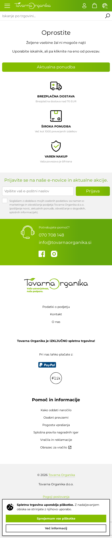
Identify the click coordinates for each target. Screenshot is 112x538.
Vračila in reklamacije (56, 440)
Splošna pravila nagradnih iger (56, 432)
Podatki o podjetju (56, 307)
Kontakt (56, 314)
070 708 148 (51, 235)
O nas (56, 322)
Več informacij (56, 528)
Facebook (42, 254)
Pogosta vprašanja (56, 425)
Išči (107, 15)
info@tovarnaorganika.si (65, 242)
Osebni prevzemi (56, 417)
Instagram (54, 254)
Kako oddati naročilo (56, 410)
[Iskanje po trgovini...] (51, 15)
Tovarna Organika (62, 475)
